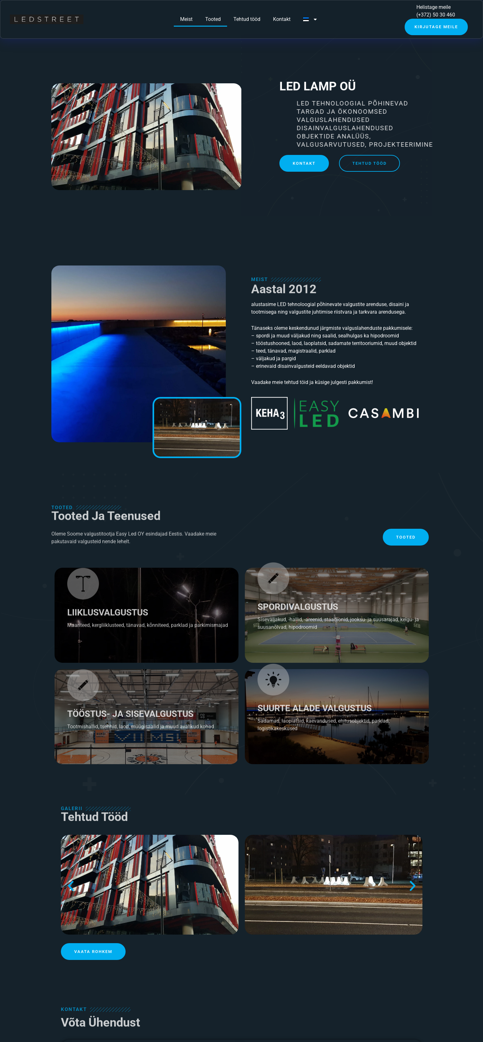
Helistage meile (433, 7)
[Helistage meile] (405, 11)
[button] (70, 885)
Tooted (213, 19)
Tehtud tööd (246, 19)
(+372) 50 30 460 (435, 15)
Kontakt (281, 19)
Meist (186, 19)
